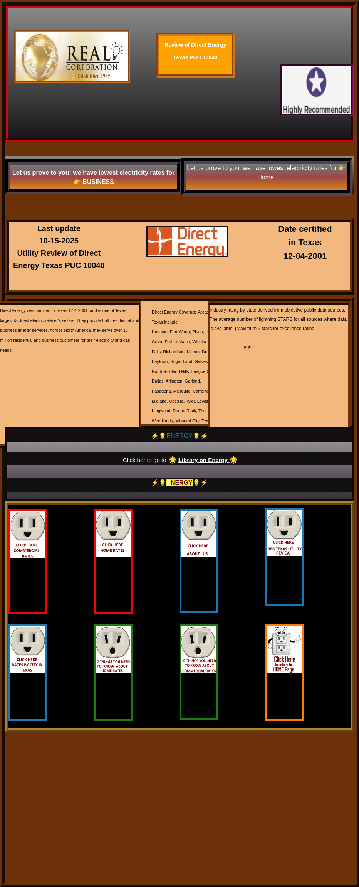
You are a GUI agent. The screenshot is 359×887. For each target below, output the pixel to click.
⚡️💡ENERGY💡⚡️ (179, 436)
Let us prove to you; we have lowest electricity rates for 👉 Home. (266, 172)
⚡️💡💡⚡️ (179, 482)
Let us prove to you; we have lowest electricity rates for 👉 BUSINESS (93, 177)
